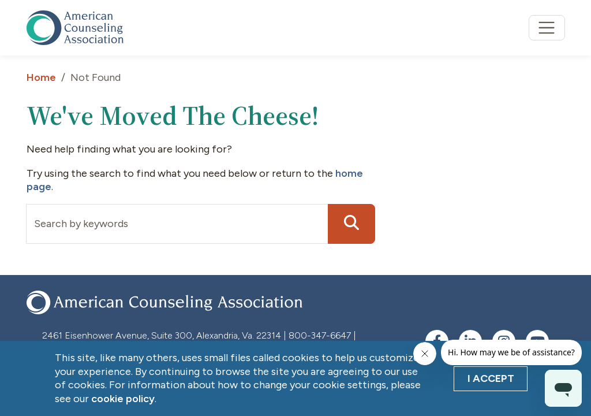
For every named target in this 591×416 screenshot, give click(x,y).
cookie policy (123, 398)
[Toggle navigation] (547, 28)
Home (41, 77)
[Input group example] (177, 224)
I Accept (490, 378)
